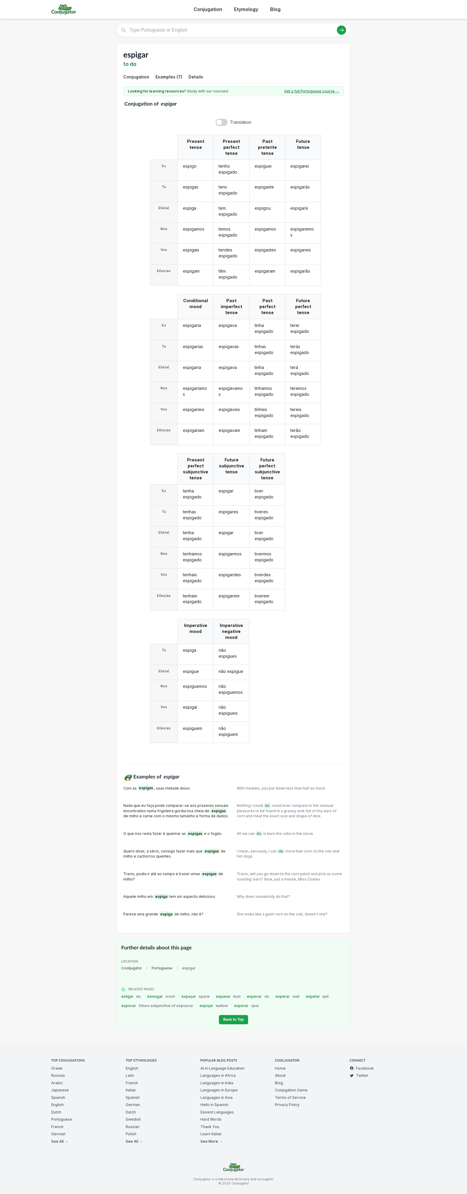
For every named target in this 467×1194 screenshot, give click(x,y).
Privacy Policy (287, 1104)
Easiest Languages (217, 1112)
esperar (287, 996)
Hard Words (211, 1119)
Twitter (359, 1075)
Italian (131, 1090)
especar (258, 996)
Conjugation (208, 9)
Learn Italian (211, 1134)
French (57, 1127)
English (57, 1104)
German (58, 1134)
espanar (228, 996)
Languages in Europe (219, 1090)
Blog (275, 9)
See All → (59, 1141)
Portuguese (162, 968)
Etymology (246, 9)
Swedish (133, 1119)
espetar (317, 996)
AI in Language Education (222, 1068)
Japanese (60, 1090)
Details (196, 76)
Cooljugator (131, 968)
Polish (131, 1134)
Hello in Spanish (214, 1104)
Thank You (209, 1127)
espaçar (195, 996)
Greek (57, 1068)
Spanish (58, 1097)
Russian (58, 1075)
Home (280, 1068)
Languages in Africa (218, 1075)
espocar (157, 1005)
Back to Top (233, 1019)
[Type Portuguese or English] (233, 30)
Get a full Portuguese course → (311, 91)
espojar (214, 1005)
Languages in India (216, 1083)
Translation (240, 122)
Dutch (56, 1112)
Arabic (57, 1083)
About (280, 1075)
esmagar (161, 996)
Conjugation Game (291, 1090)
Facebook (362, 1068)
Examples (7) (168, 76)
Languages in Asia (216, 1097)
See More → (211, 1141)
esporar (246, 1005)
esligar (131, 996)
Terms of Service (290, 1097)
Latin (130, 1075)
